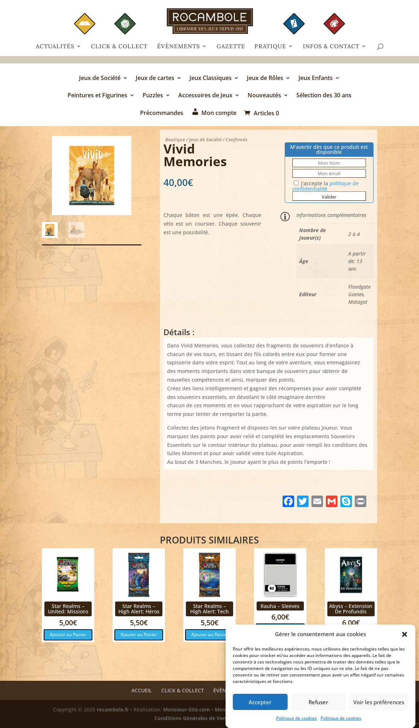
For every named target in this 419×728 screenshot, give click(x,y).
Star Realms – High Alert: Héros (139, 609)
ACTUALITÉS (55, 47)
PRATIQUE (270, 47)
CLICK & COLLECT (119, 47)
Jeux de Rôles (265, 78)
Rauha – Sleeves (280, 606)
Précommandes (161, 113)
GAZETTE (231, 47)
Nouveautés (264, 96)
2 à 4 (354, 234)
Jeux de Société (100, 78)
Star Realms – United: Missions (68, 609)
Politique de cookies (296, 722)
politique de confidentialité (325, 186)
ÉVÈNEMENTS (178, 47)
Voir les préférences (378, 705)
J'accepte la (325, 186)
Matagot (357, 301)
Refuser (318, 705)
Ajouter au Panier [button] (68, 634)
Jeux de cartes (155, 78)
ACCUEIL (141, 690)
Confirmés (237, 139)
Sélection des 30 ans (324, 96)
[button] (404, 638)
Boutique (175, 139)
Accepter (260, 705)
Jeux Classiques (210, 78)
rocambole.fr (113, 709)
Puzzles (153, 96)
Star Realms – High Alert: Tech (209, 609)
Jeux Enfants (315, 78)
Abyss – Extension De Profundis (350, 609)
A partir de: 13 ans (357, 261)
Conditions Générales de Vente (192, 718)
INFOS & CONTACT (331, 47)
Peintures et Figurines (97, 96)
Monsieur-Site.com (186, 709)
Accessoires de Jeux (205, 96)
